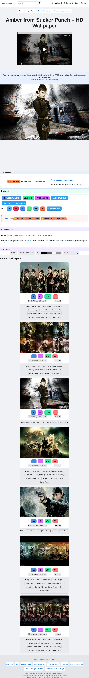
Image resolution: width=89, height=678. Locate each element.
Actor (47, 241)
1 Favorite (42, 198)
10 (48, 412)
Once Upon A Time (61, 241)
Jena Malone (58, 306)
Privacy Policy (26, 664)
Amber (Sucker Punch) (16, 235)
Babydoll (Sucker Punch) (36, 317)
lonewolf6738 (39, 181)
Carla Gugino (36, 306)
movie (39, 235)
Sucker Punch (47, 235)
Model (21, 241)
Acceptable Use (53, 664)
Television (41, 241)
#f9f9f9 (54, 253)
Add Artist (13, 181)
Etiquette (65, 664)
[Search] (39, 3)
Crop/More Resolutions (14, 203)
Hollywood (5, 243)
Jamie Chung (30, 235)
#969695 (58, 253)
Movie (48, 317)
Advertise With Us (76, 664)
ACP (6, 219)
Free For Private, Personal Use (64, 180)
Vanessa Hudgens (33, 310)
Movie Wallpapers (44, 11)
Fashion (33, 241)
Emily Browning (56, 310)
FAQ (17, 664)
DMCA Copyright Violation (34, 669)
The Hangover (73, 241)
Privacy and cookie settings (54, 669)
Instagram (83, 241)
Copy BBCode (54, 208)
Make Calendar (59, 198)
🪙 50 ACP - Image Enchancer (54, 219)
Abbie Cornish (47, 306)
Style (51, 241)
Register (83, 3)
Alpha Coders (7, 3)
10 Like (28, 198)
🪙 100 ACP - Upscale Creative (26, 219)
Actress (26, 241)
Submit (58, 3)
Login (77, 3)
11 (48, 296)
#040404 (44, 253)
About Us (9, 664)
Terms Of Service (39, 664)
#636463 (49, 253)
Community (68, 3)
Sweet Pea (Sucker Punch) (52, 313)
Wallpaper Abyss (29, 11)
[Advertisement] (44, 155)
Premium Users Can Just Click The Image (44, 80)
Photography (13, 241)
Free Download (11, 198)
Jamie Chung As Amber (62, 11)
